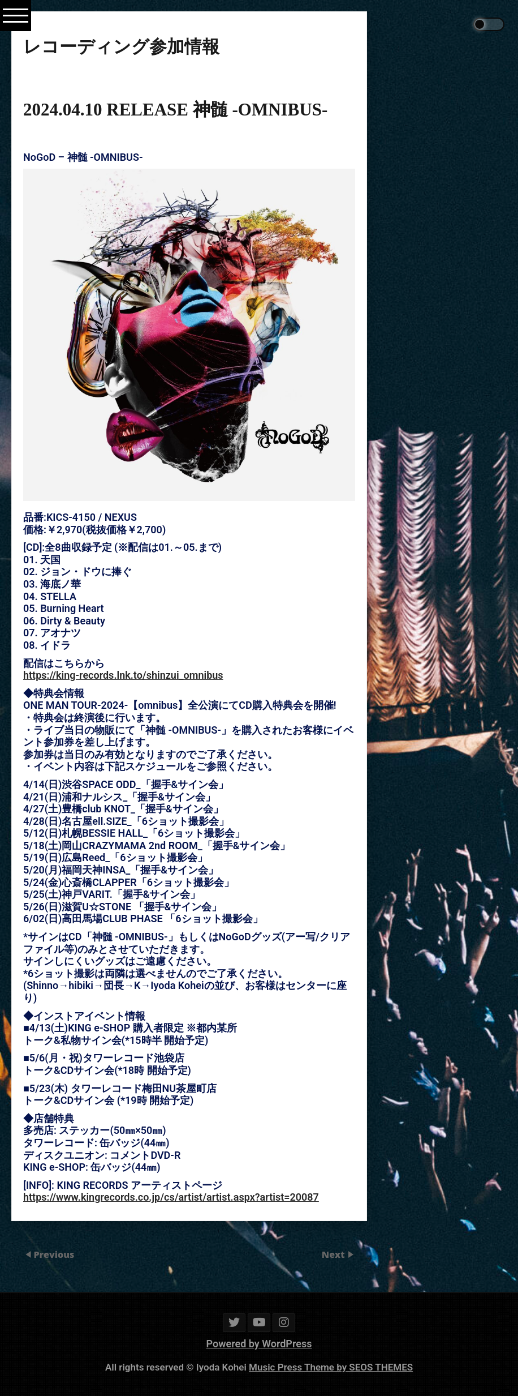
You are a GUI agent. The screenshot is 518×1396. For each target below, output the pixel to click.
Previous (53, 1254)
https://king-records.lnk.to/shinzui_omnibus (123, 675)
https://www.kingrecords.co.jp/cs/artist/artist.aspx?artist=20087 (170, 1196)
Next (334, 1254)
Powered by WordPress (259, 1344)
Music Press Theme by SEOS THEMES (331, 1367)
